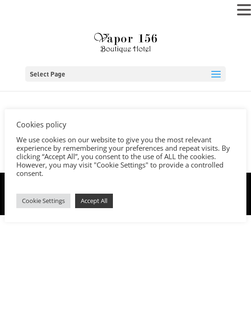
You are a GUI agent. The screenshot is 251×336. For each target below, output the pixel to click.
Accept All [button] (94, 200)
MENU (21, 12)
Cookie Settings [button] (43, 200)
